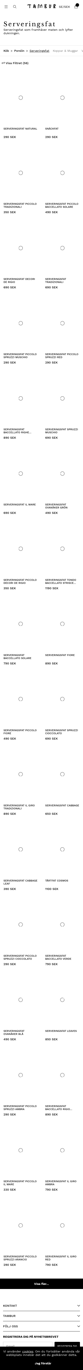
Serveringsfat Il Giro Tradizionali (19, 807)
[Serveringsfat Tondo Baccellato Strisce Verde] (62, 549)
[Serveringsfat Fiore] (62, 624)
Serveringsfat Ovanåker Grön (56, 506)
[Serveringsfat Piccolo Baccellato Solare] (62, 173)
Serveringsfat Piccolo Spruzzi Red (61, 356)
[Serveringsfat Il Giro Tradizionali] (20, 774)
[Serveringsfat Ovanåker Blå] (20, 1000)
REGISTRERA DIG (67, 1346)
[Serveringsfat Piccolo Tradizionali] (20, 173)
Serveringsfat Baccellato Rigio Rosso (57, 1108)
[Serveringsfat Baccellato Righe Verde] (20, 398)
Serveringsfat (39, 50)
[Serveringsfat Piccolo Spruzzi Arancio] (20, 1225)
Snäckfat (51, 128)
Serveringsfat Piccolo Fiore (20, 732)
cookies (27, 1351)
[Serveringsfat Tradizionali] (62, 248)
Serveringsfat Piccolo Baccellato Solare (61, 205)
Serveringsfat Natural (20, 128)
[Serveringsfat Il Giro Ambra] (62, 1150)
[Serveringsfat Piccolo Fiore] (20, 699)
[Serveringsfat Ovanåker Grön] (62, 473)
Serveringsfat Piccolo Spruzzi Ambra (20, 1108)
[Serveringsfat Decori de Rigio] (20, 248)
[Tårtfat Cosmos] (62, 849)
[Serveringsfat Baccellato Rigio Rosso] (62, 1075)
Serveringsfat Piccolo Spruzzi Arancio (20, 1258)
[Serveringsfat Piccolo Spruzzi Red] (62, 323)
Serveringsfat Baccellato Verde (58, 957)
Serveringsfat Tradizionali (55, 281)
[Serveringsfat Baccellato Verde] (62, 925)
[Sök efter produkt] (14, 6)
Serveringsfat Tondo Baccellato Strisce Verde (60, 581)
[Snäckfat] (62, 98)
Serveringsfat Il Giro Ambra (60, 1183)
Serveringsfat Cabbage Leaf (20, 882)
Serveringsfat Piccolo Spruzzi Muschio (20, 356)
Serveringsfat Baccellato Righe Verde (16, 431)
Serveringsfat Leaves (61, 1030)
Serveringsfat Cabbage (62, 805)
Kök (6, 50)
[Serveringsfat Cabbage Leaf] (20, 849)
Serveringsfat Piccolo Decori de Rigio (20, 581)
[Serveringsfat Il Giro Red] (62, 1225)
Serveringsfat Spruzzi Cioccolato (61, 732)
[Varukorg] (76, 6)
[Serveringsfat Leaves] (62, 1000)
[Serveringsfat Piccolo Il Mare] (20, 1150)
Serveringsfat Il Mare (19, 504)
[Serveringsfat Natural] (20, 98)
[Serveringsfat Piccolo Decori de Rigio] (20, 549)
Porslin (19, 50)
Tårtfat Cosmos (56, 880)
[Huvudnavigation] (6, 6)
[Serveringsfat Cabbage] (62, 774)
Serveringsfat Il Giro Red (60, 1258)
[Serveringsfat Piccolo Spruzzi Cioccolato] (20, 925)
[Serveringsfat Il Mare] (20, 473)
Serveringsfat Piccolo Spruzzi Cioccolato (20, 957)
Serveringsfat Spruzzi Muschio (61, 431)
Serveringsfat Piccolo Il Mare (20, 1183)
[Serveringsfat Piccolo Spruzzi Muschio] (20, 323)
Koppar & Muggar (65, 50)
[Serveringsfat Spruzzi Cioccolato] (62, 699)
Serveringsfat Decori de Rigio (19, 281)
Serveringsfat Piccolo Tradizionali (20, 205)
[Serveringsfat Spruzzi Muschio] (62, 398)
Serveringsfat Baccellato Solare (17, 657)
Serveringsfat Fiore (60, 655)
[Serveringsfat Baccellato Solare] (20, 624)
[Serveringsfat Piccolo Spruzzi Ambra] (20, 1075)
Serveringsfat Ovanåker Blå (13, 1032)
